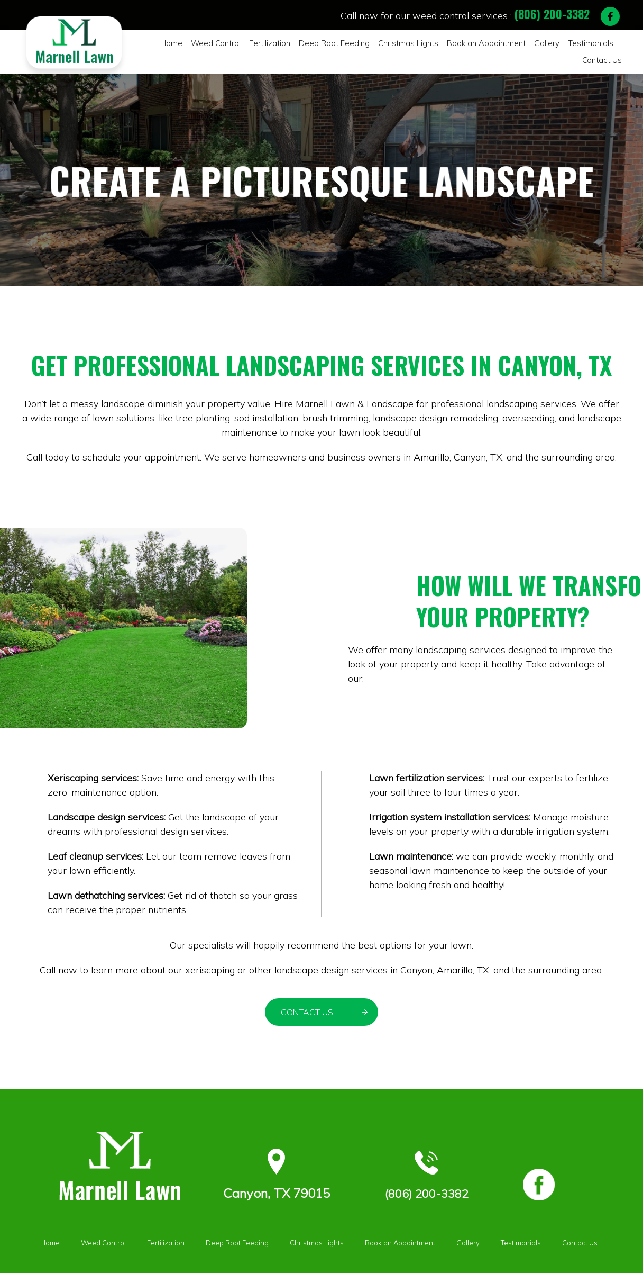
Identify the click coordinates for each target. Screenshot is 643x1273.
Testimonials (558, 43)
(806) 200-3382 (552, 13)
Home (176, 43)
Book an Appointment (462, 43)
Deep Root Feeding (324, 43)
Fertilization (266, 43)
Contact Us (604, 43)
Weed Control (216, 43)
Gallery (517, 43)
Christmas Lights (392, 43)
